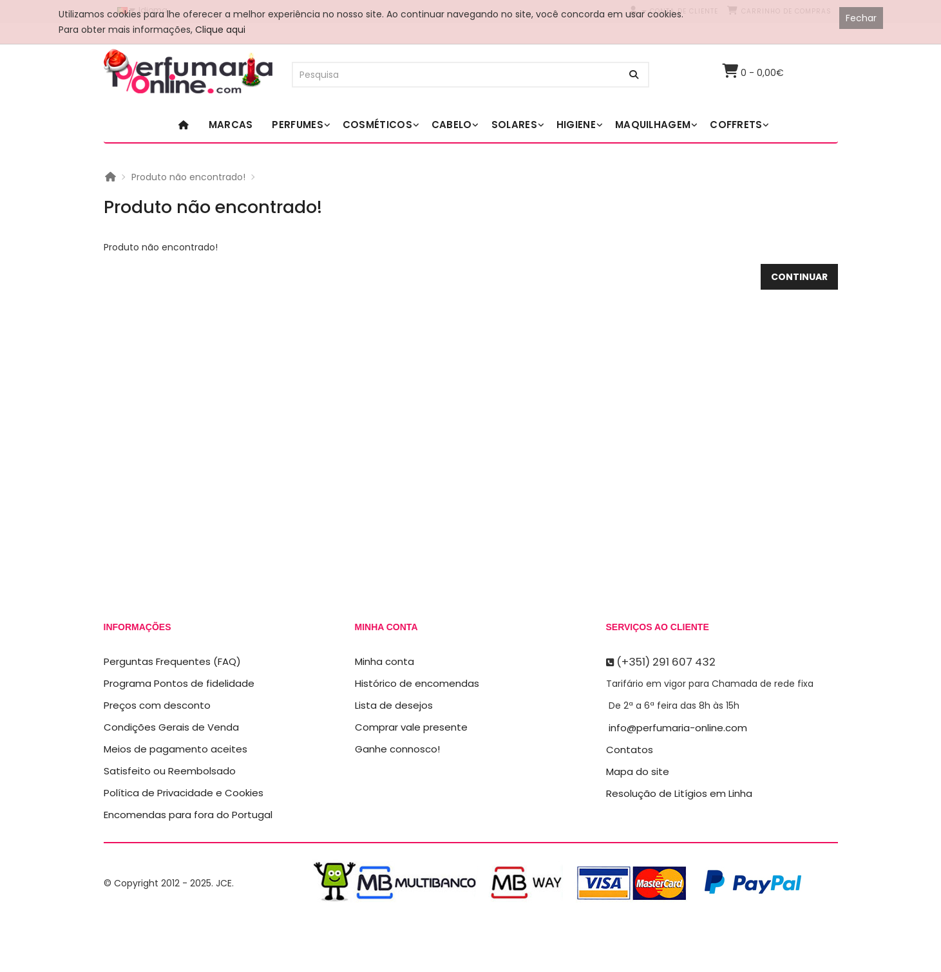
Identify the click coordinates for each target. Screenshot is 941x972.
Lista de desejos (394, 705)
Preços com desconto (157, 705)
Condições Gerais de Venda (171, 727)
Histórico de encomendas (417, 683)
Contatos (629, 749)
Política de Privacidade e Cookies (183, 792)
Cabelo (452, 124)
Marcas (231, 124)
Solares (514, 124)
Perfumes (297, 124)
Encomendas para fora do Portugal (188, 814)
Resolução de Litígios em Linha (679, 793)
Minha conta (384, 661)
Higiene (576, 124)
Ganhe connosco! (397, 749)
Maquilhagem (652, 124)
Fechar (861, 18)
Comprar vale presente (411, 727)
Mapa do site (637, 771)
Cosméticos (377, 124)
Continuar (799, 276)
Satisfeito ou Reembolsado (170, 771)
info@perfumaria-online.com (678, 727)
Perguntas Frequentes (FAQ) (172, 661)
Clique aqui (220, 29)
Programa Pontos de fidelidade (179, 683)
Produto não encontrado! (188, 177)
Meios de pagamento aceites (175, 749)
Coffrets (736, 124)
